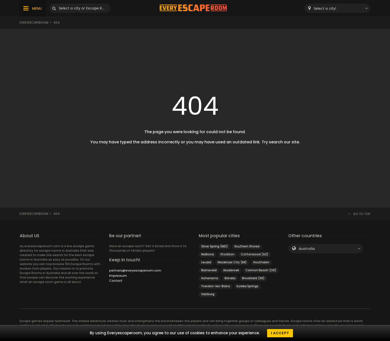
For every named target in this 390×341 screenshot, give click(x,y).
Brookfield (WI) (253, 278)
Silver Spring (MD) (214, 246)
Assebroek (231, 270)
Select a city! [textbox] (325, 8)
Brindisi (230, 278)
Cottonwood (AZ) (254, 254)
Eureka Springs (247, 286)
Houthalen (261, 262)
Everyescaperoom (34, 22)
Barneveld (209, 270)
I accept (280, 333)
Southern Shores (247, 246)
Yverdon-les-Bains (215, 286)
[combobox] (337, 8)
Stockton (227, 254)
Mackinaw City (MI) (232, 262)
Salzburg (207, 294)
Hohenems (209, 278)
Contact (115, 281)
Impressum (118, 276)
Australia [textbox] (307, 248)
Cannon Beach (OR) (260, 270)
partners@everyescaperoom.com (135, 270)
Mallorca (207, 254)
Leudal (206, 262)
